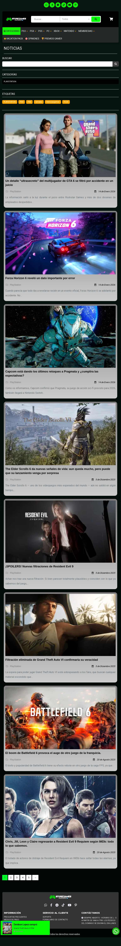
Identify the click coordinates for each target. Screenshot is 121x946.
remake (38, 102)
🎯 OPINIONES (32, 38)
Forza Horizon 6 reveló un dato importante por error (40, 278)
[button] (111, 19)
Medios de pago (11, 920)
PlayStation (10, 81)
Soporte (47, 917)
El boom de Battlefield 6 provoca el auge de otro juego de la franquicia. (53, 753)
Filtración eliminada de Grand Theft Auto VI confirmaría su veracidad (51, 659)
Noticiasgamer (52, 102)
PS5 (29, 102)
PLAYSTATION (10, 102)
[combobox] (75, 19)
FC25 (66, 102)
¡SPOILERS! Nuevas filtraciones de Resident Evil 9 (39, 566)
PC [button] (49, 31)
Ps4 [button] (33, 31)
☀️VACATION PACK (13, 38)
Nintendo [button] (70, 31)
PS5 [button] (41, 31)
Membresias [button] (86, 31)
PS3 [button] (25, 31)
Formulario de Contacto (55, 920)
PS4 (21, 102)
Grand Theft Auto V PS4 (25, 928)
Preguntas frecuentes (15, 917)
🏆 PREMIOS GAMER (51, 38)
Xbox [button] (58, 31)
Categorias (11, 31)
